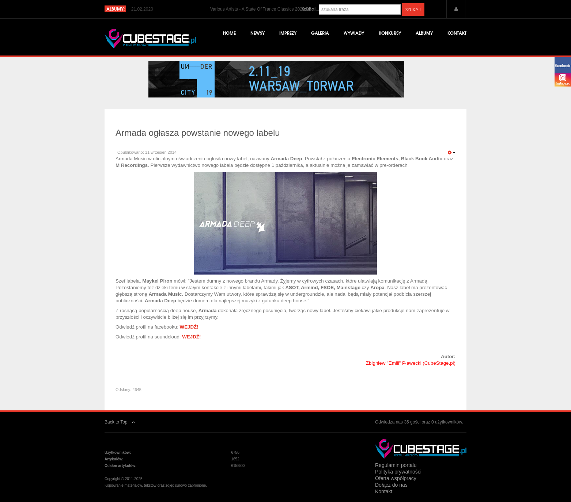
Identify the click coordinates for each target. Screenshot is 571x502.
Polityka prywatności (398, 472)
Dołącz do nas (391, 485)
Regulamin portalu (396, 465)
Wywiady (354, 32)
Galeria (320, 32)
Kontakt (456, 32)
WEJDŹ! (189, 327)
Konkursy (390, 32)
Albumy (424, 32)
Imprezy (287, 32)
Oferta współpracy (395, 478)
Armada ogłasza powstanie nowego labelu (198, 133)
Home (229, 32)
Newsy (257, 32)
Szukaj (413, 9)
